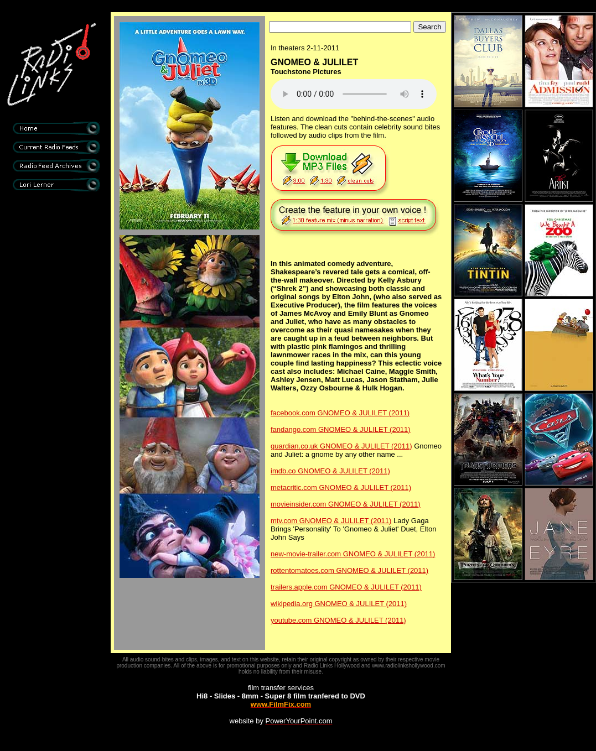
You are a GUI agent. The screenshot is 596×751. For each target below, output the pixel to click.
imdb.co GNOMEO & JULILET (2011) (330, 471)
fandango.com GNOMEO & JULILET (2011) (341, 429)
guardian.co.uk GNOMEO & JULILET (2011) (341, 446)
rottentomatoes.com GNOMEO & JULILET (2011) (349, 570)
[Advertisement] (56, 381)
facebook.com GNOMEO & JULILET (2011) (340, 413)
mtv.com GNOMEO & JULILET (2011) (331, 521)
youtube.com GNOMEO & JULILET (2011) (338, 620)
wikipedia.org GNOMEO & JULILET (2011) (339, 603)
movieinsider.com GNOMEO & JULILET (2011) (346, 504)
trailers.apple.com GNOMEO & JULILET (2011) (346, 587)
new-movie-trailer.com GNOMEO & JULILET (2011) (353, 554)
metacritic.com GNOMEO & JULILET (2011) (341, 487)
